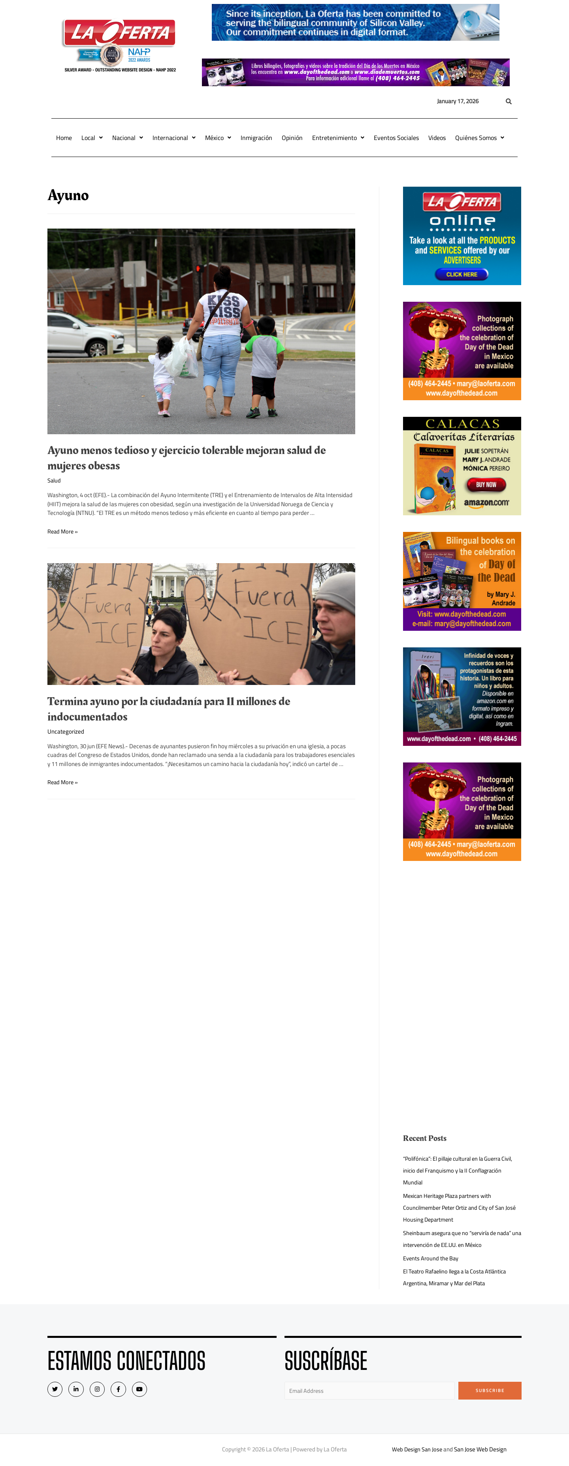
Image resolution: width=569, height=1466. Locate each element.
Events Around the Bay (431, 1258)
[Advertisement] (462, 933)
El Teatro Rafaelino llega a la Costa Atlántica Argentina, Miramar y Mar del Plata (458, 1277)
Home (64, 138)
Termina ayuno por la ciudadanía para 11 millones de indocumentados (168, 709)
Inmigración (256, 138)
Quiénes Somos (479, 138)
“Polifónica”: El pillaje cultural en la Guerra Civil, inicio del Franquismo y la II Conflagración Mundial (461, 1170)
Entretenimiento (338, 138)
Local (92, 138)
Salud (54, 480)
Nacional (127, 138)
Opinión (292, 138)
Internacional (174, 138)
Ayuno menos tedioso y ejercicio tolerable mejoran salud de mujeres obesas (186, 458)
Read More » (63, 531)
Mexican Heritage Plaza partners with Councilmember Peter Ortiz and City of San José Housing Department (462, 1207)
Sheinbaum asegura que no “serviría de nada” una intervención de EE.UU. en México (460, 1238)
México (218, 138)
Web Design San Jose (417, 1450)
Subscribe (490, 1390)
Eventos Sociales (396, 138)
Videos (437, 138)
